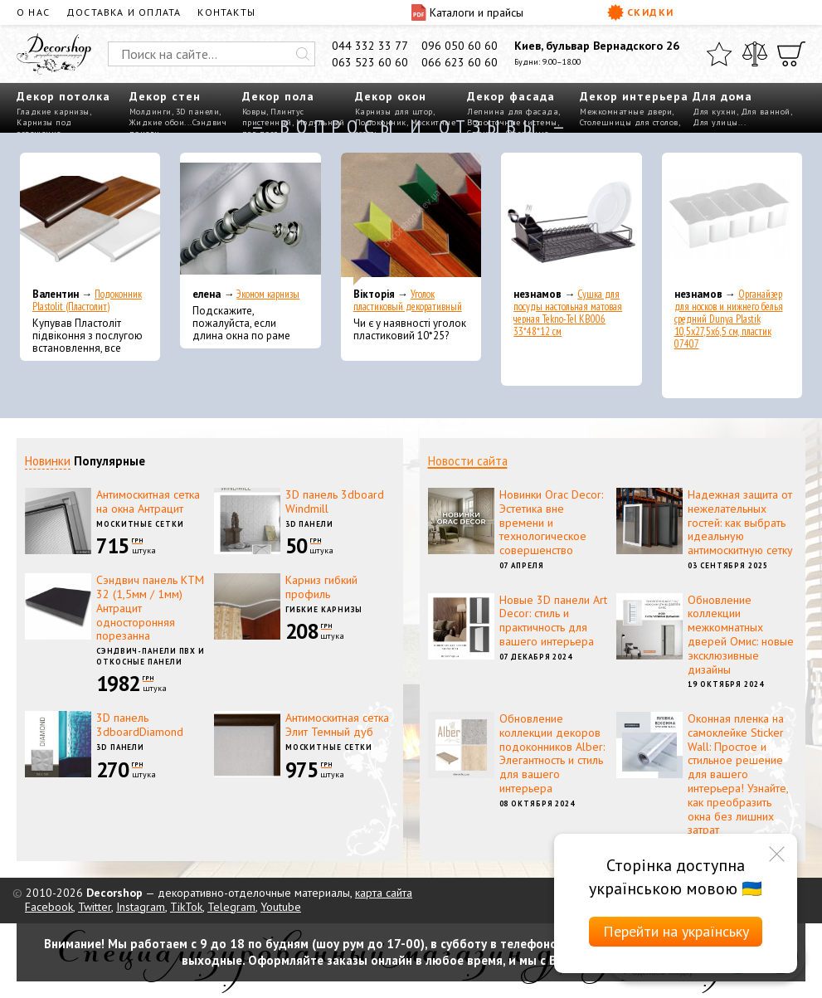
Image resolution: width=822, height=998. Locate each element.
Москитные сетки (140, 523)
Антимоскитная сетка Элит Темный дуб (337, 724)
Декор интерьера (634, 96)
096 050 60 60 (459, 45)
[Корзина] (791, 53)
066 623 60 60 (459, 62)
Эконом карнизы (267, 294)
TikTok (186, 906)
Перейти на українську (676, 931)
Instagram (140, 906)
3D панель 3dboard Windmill (334, 501)
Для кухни (715, 111)
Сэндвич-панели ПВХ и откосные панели (150, 656)
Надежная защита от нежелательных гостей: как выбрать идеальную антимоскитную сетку (740, 522)
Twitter (94, 906)
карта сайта (383, 892)
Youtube (280, 906)
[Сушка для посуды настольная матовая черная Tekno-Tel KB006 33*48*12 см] (571, 219)
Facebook (49, 906)
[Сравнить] (754, 53)
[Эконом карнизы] (250, 219)
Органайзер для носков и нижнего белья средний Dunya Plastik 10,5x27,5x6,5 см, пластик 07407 (728, 319)
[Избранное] (719, 53)
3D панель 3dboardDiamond (139, 724)
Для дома (722, 96)
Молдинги (150, 111)
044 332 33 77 (370, 45)
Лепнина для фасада (512, 111)
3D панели (198, 111)
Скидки (640, 12)
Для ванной (765, 111)
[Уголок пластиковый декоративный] (411, 219)
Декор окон (390, 96)
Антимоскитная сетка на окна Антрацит (148, 501)
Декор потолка (63, 96)
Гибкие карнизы (324, 609)
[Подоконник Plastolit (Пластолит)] (90, 219)
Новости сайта (468, 461)
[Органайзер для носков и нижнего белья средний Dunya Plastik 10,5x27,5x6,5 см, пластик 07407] (732, 219)
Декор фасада (511, 96)
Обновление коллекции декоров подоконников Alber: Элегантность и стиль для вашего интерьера (552, 753)
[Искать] (302, 54)
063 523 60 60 (370, 62)
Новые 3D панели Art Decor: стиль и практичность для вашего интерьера (553, 620)
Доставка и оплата (123, 12)
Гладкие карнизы (53, 111)
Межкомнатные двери (626, 111)
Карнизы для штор (394, 111)
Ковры (254, 111)
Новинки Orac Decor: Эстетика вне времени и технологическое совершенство (551, 522)
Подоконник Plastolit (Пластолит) (87, 300)
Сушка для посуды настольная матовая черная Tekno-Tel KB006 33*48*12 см (567, 312)
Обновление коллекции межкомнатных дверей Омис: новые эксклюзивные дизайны (741, 634)
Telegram (231, 906)
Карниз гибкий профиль (321, 586)
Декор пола (278, 96)
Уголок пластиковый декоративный (407, 300)
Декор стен (165, 96)
